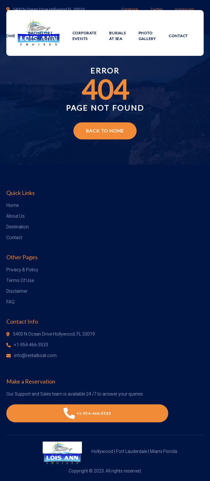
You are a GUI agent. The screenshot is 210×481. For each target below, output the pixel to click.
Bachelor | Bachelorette (44, 36)
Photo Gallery (147, 36)
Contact (178, 35)
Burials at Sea (117, 36)
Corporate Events (84, 36)
